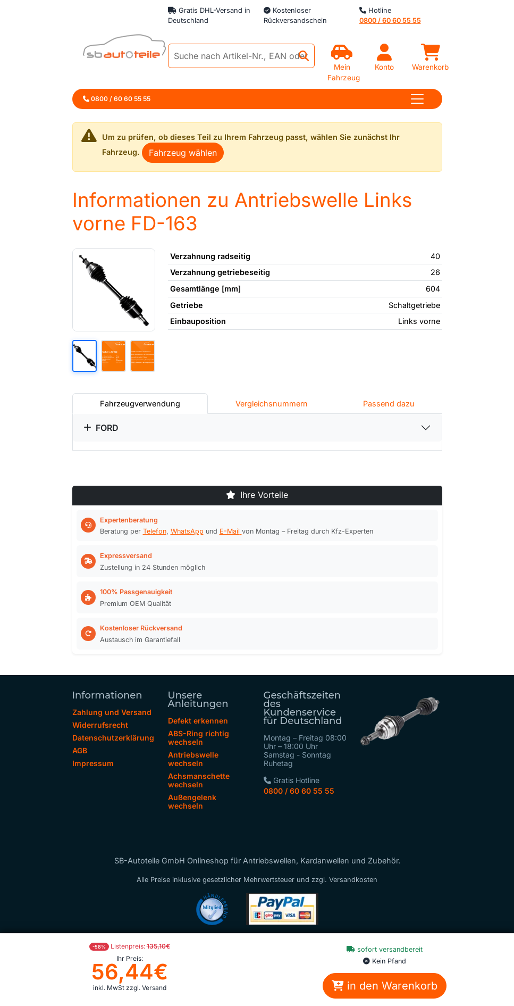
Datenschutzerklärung (113, 737)
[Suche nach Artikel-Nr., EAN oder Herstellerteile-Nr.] (241, 56)
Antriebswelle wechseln (193, 759)
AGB (79, 750)
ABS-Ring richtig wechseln (198, 737)
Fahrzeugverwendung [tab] (140, 403)
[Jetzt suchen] (304, 56)
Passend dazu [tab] (389, 403)
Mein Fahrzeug (343, 67)
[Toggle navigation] (417, 99)
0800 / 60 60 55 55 (299, 790)
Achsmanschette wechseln (199, 780)
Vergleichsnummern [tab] (271, 403)
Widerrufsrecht (100, 724)
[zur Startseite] (119, 49)
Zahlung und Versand (111, 712)
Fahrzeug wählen (183, 152)
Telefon (154, 531)
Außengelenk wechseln (192, 801)
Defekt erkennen (198, 720)
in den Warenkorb (384, 985)
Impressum (93, 763)
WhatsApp (187, 531)
